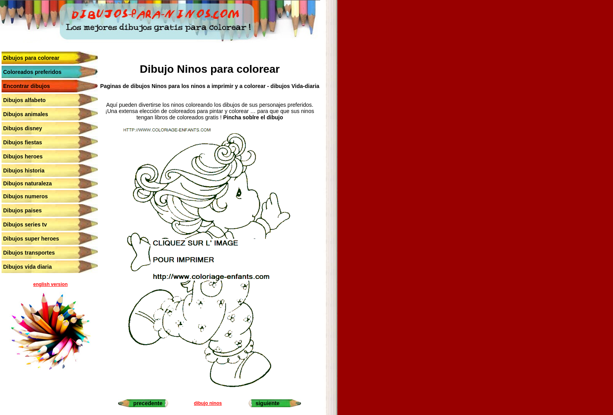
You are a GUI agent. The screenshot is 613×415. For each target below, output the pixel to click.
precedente (148, 403)
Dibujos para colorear (31, 58)
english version (50, 284)
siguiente (268, 403)
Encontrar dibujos (26, 86)
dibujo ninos (208, 403)
